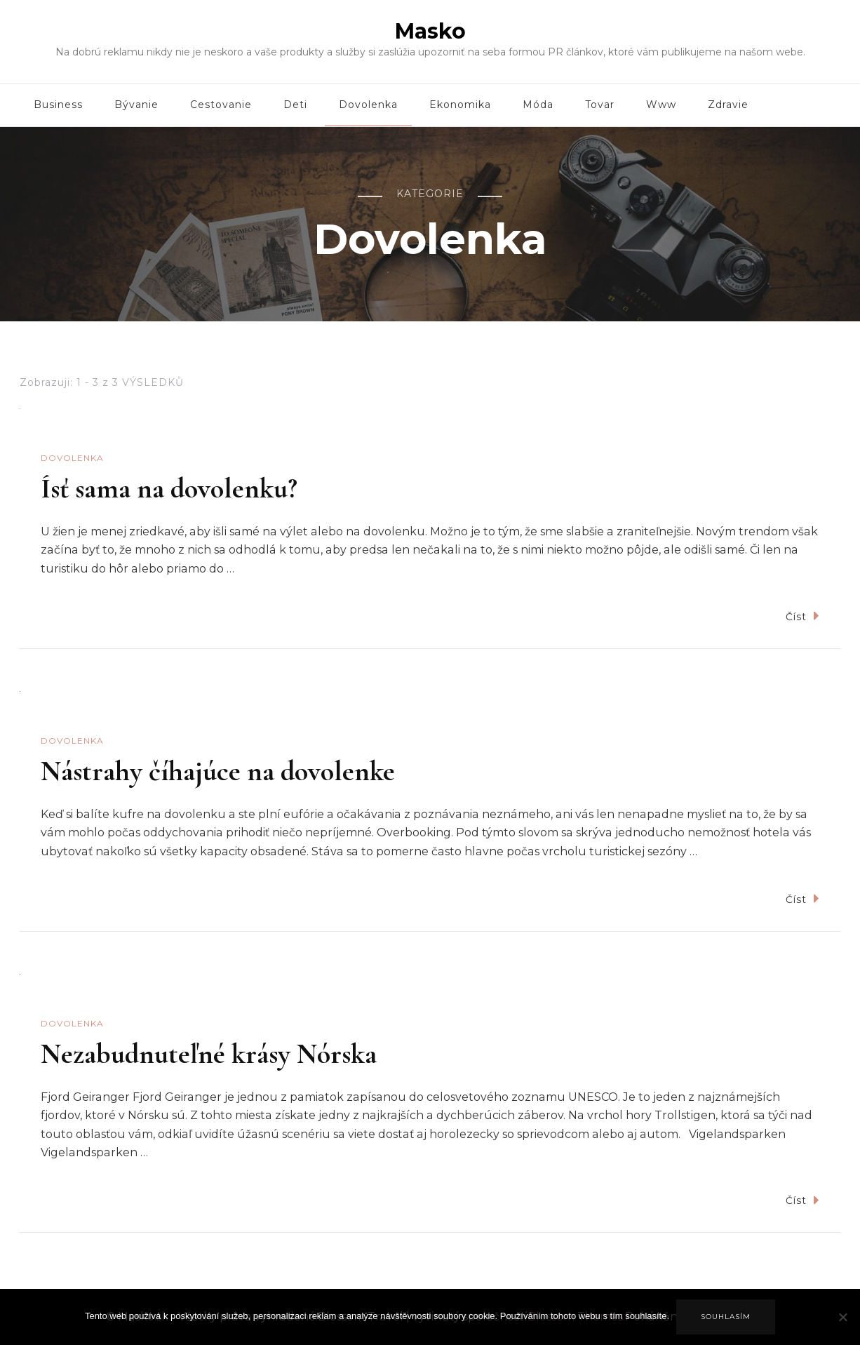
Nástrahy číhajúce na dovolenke (218, 771)
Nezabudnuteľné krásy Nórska (209, 1054)
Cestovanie (221, 104)
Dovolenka (368, 104)
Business (58, 104)
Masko (430, 31)
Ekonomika (460, 104)
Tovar (599, 104)
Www (661, 104)
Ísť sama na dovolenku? (169, 488)
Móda (538, 104)
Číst (802, 615)
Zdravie (728, 104)
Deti (295, 104)
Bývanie (136, 104)
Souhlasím (726, 1316)
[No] (842, 1327)
